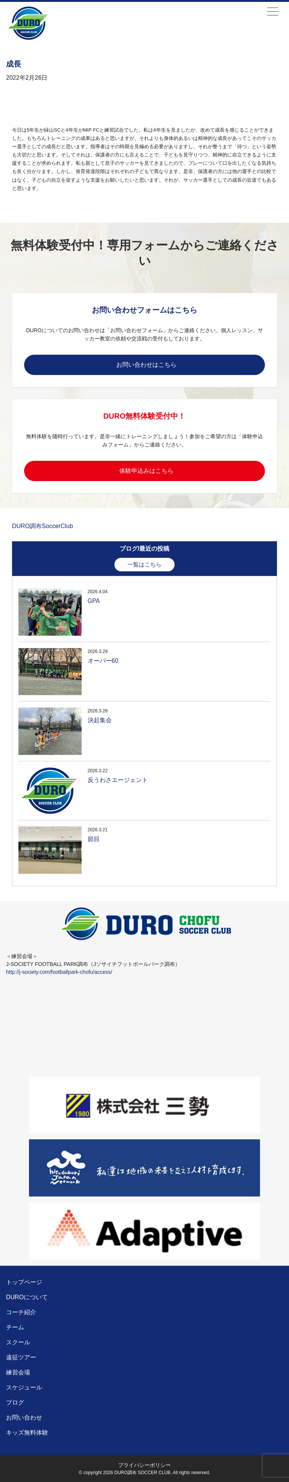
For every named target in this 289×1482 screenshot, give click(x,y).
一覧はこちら (144, 564)
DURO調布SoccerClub (42, 526)
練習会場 (18, 1372)
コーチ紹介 (21, 1312)
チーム (15, 1327)
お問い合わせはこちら (146, 364)
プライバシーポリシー (144, 1465)
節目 (94, 839)
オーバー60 (103, 660)
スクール (18, 1342)
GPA (94, 601)
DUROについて (27, 1297)
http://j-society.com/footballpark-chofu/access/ (59, 972)
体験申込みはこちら (146, 471)
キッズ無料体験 (27, 1432)
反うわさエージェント (118, 780)
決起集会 (100, 720)
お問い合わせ (24, 1417)
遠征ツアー (21, 1357)
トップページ (24, 1282)
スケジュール (24, 1387)
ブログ (15, 1402)
